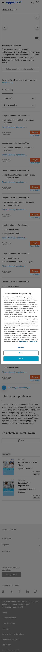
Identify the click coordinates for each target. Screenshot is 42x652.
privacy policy (22, 341)
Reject (21, 353)
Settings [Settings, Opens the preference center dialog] (21, 347)
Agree (21, 358)
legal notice (33, 341)
